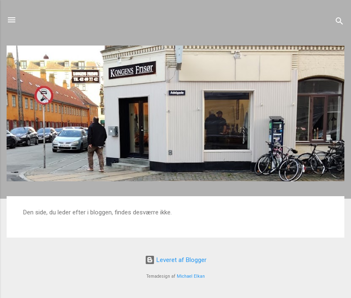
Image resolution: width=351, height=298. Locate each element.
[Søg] (339, 22)
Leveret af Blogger (176, 260)
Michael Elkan (191, 276)
